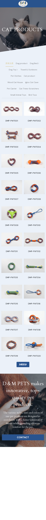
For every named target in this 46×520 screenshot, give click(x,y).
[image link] (23, 3)
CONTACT (23, 437)
